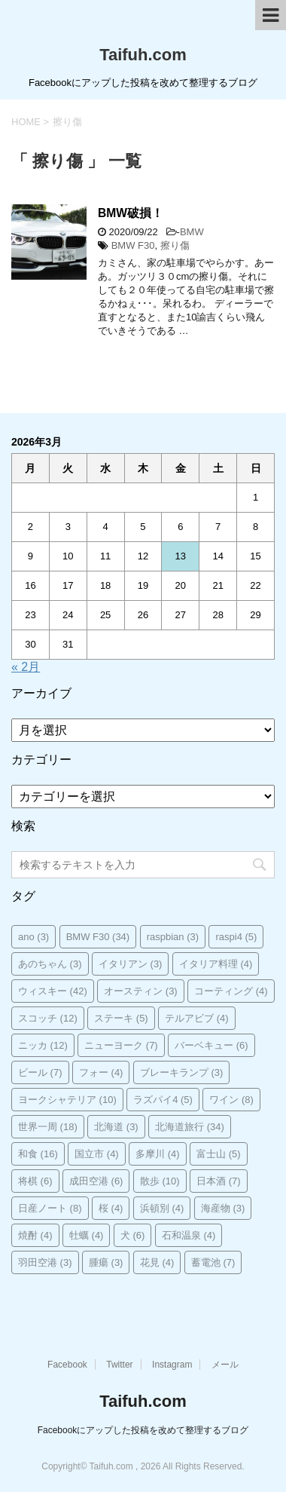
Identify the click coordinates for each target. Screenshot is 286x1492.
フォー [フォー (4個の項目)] (101, 1072)
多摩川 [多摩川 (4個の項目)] (157, 1154)
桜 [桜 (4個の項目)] (111, 1208)
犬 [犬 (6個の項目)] (132, 1235)
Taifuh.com (143, 54)
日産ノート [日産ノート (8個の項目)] (50, 1208)
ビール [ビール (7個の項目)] (40, 1072)
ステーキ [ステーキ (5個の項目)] (121, 1018)
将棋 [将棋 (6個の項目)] (35, 1181)
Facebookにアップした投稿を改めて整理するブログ (143, 1430)
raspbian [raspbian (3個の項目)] (173, 936)
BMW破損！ (130, 213)
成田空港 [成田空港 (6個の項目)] (96, 1181)
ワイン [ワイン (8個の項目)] (231, 1099)
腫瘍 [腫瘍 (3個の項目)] (106, 1262)
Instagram (172, 1364)
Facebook (67, 1364)
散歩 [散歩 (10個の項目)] (160, 1181)
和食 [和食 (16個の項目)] (38, 1154)
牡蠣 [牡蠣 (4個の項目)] (86, 1235)
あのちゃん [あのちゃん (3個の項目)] (50, 964)
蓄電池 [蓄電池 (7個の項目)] (213, 1262)
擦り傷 (175, 245)
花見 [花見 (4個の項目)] (157, 1262)
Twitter (119, 1364)
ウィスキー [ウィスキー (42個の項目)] (52, 991)
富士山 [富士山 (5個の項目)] (218, 1154)
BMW (192, 231)
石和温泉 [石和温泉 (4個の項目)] (189, 1235)
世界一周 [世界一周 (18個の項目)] (48, 1126)
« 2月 (25, 666)
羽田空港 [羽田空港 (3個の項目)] (45, 1262)
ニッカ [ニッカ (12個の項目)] (43, 1045)
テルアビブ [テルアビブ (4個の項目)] (197, 1018)
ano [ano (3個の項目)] (33, 936)
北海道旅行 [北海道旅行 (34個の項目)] (189, 1126)
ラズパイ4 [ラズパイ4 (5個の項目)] (163, 1099)
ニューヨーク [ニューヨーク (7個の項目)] (121, 1045)
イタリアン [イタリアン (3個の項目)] (131, 964)
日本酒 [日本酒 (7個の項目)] (218, 1181)
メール (225, 1364)
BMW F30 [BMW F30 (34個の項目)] (98, 936)
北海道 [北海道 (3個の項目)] (116, 1126)
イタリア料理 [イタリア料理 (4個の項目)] (216, 964)
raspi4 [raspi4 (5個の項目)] (236, 936)
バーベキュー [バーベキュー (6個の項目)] (211, 1045)
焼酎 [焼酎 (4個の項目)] (35, 1235)
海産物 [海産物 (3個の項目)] (223, 1208)
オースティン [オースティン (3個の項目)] (141, 991)
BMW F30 (133, 245)
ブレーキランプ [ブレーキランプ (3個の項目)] (182, 1072)
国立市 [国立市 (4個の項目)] (97, 1154)
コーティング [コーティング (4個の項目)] (231, 991)
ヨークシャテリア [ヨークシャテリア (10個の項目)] (67, 1099)
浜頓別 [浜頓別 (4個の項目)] (162, 1208)
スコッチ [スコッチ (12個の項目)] (48, 1018)
